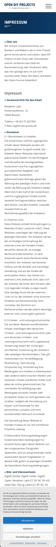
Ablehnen (28, 528)
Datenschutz (30, 543)
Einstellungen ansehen (28, 536)
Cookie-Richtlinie (17, 543)
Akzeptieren (28, 520)
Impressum (42, 543)
